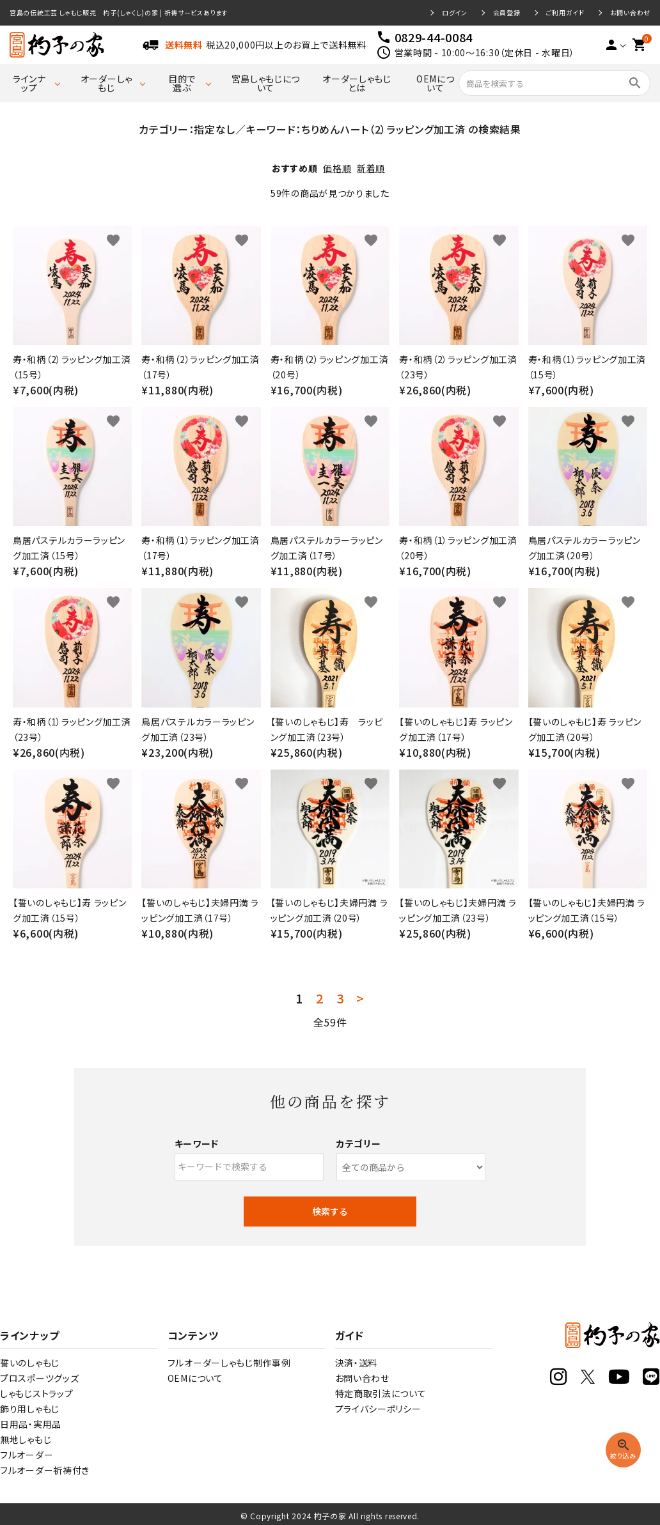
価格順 (337, 168)
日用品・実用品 (30, 1424)
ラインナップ (29, 83)
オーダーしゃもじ (106, 83)
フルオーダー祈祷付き (45, 1470)
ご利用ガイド (565, 13)
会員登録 (507, 13)
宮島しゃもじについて (266, 83)
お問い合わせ (630, 13)
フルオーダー (26, 1454)
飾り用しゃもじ (29, 1408)
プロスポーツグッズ (39, 1378)
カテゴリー (358, 1143)
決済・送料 (356, 1362)
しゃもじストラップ (36, 1393)
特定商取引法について (381, 1393)
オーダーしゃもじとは (356, 83)
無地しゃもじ (25, 1439)
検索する (330, 1211)
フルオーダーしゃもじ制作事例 (229, 1362)
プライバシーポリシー (378, 1408)
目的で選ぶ (182, 83)
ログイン (455, 13)
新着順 (371, 168)
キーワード (197, 1143)
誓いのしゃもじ (29, 1362)
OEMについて (435, 83)
